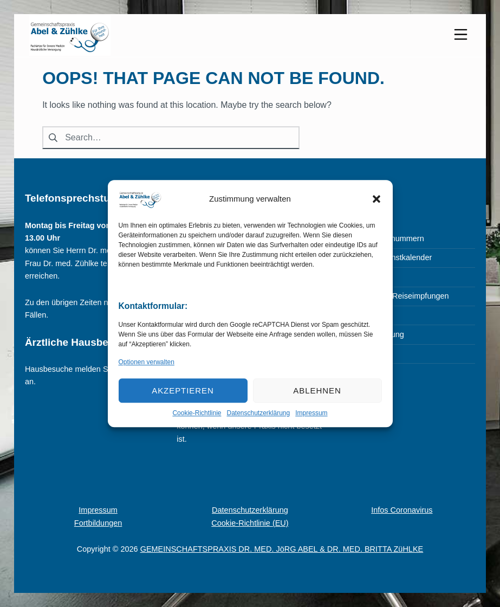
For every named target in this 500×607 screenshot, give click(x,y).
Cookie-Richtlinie (196, 413)
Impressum (311, 413)
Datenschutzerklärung (258, 413)
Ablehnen (317, 390)
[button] (376, 198)
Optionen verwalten (146, 362)
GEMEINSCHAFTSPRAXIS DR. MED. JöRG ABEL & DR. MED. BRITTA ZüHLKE (282, 549)
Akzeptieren (183, 390)
